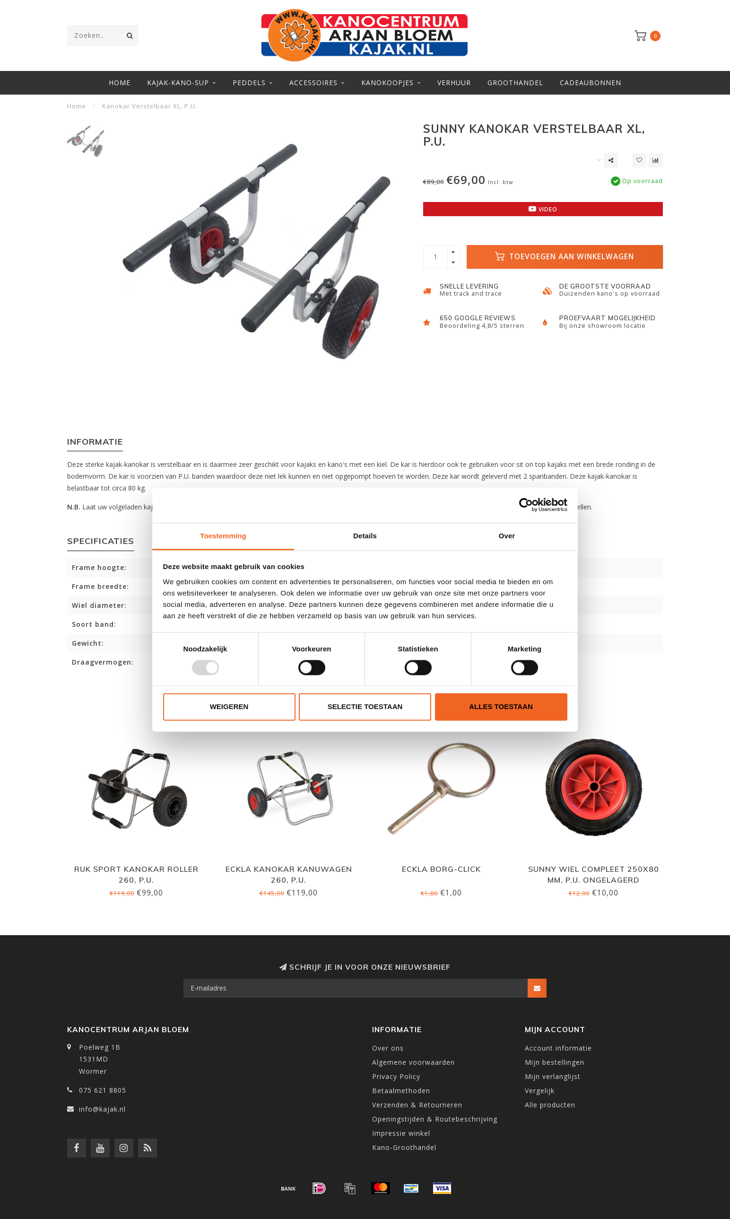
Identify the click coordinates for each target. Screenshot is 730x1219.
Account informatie (558, 1048)
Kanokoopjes (387, 82)
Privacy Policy (396, 1076)
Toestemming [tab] (223, 536)
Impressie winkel (401, 1133)
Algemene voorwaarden (413, 1062)
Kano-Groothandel (404, 1147)
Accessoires (313, 82)
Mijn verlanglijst (553, 1076)
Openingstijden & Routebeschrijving (434, 1118)
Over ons (388, 1048)
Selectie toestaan (365, 707)
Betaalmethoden (401, 1090)
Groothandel (515, 82)
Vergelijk (540, 1090)
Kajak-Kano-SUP (178, 82)
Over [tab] (507, 536)
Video (543, 209)
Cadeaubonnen (590, 82)
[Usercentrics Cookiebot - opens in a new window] (526, 505)
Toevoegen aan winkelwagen (564, 257)
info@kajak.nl (102, 1109)
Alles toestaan (500, 707)
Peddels (249, 82)
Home (119, 82)
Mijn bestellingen (554, 1062)
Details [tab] (365, 536)
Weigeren (229, 707)
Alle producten (550, 1104)
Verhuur (454, 82)
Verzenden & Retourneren (417, 1104)
